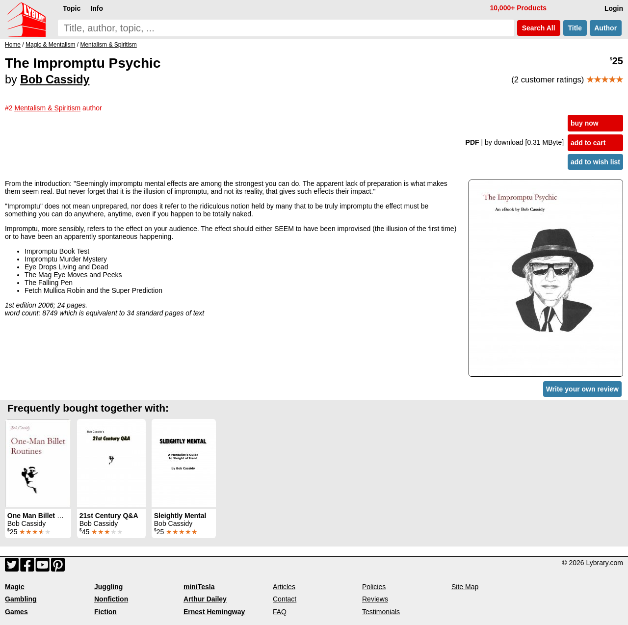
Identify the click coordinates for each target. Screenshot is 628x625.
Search (538, 28)
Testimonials (381, 612)
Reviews (375, 599)
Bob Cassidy (54, 79)
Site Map (464, 587)
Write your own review (582, 389)
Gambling (21, 599)
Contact (284, 599)
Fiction (105, 612)
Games (16, 612)
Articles (284, 587)
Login (613, 8)
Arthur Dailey (205, 599)
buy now (585, 123)
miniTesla (199, 587)
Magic (15, 587)
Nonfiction (111, 599)
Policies (374, 587)
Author (606, 28)
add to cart (588, 143)
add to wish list (595, 162)
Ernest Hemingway (214, 612)
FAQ (280, 612)
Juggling (108, 587)
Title (575, 28)
